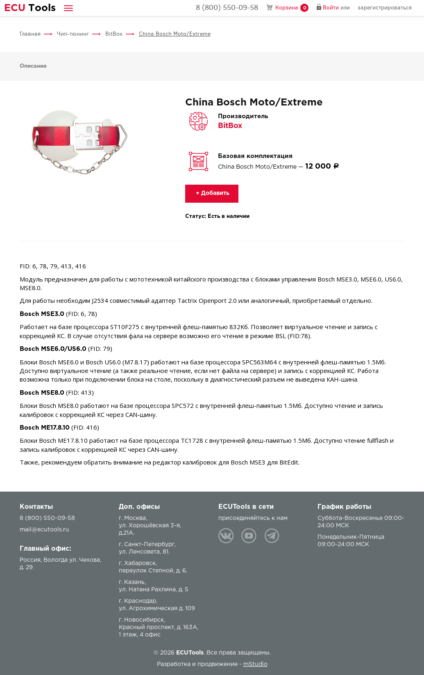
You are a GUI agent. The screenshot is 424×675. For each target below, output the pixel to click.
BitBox (113, 34)
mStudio (255, 664)
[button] (68, 8)
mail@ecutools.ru (44, 529)
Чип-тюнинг (73, 34)
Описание (33, 66)
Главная (30, 34)
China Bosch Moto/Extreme (175, 34)
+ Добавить (211, 193)
